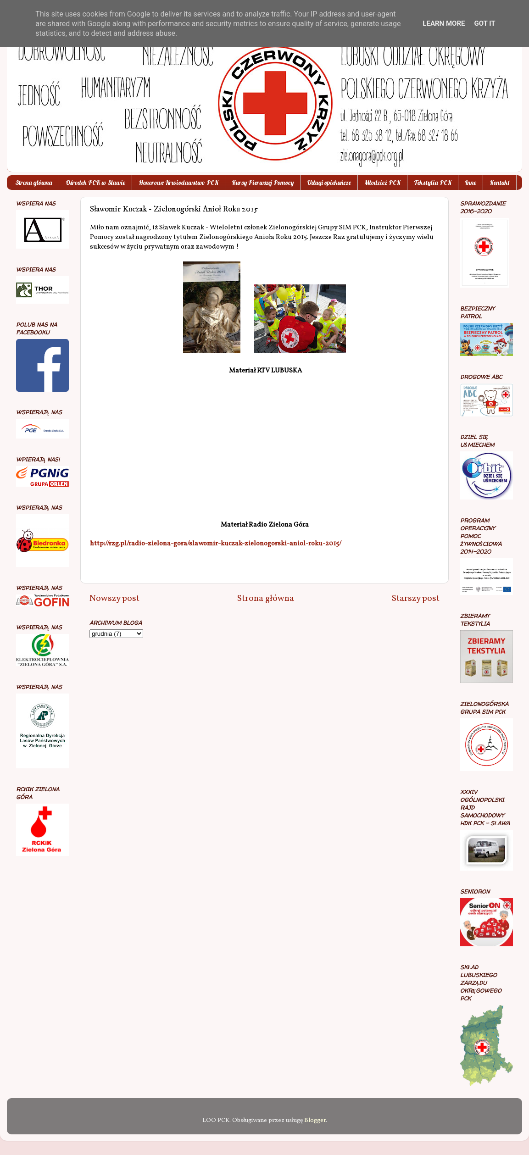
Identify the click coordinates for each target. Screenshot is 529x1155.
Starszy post (416, 599)
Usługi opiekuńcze (329, 182)
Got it (484, 23)
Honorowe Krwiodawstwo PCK (178, 182)
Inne (470, 182)
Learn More (444, 23)
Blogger (315, 1120)
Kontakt (500, 182)
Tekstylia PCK (432, 182)
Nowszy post (114, 599)
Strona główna (33, 182)
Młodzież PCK (382, 182)
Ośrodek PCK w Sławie (95, 182)
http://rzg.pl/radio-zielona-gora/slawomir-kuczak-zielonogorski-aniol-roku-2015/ (215, 544)
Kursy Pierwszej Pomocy (263, 182)
